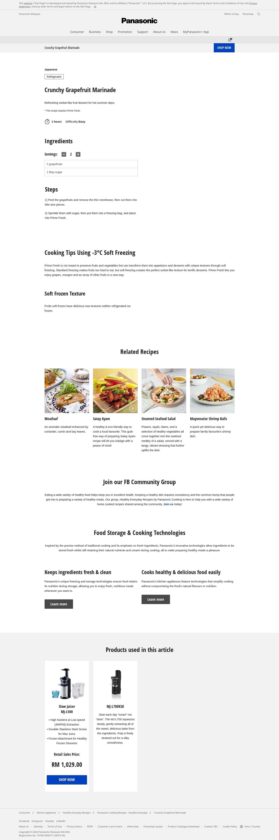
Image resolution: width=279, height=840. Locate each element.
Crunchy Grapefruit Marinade (170, 812)
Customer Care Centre (110, 826)
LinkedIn (60, 821)
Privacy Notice (74, 826)
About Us (24, 826)
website (28, 3)
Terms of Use (55, 826)
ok (95, 6)
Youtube (49, 821)
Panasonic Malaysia (29, 14)
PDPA (90, 826)
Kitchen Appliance (46, 812)
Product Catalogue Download (183, 826)
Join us (168, 504)
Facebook (24, 821)
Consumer (24, 812)
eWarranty (133, 826)
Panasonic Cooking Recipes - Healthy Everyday (122, 812)
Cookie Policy (230, 826)
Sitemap (38, 826)
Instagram (37, 821)
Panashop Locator (153, 826)
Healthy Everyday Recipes (77, 812)
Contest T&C (211, 826)
